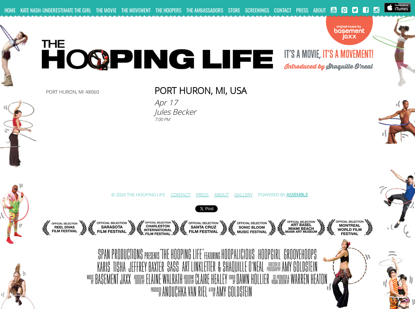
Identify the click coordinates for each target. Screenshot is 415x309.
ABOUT (319, 10)
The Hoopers (168, 10)
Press (302, 10)
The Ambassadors (204, 10)
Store (234, 10)
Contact (282, 10)
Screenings (257, 10)
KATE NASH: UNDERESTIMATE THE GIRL (55, 10)
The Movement (136, 10)
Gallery (243, 195)
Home (10, 10)
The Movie (106, 10)
